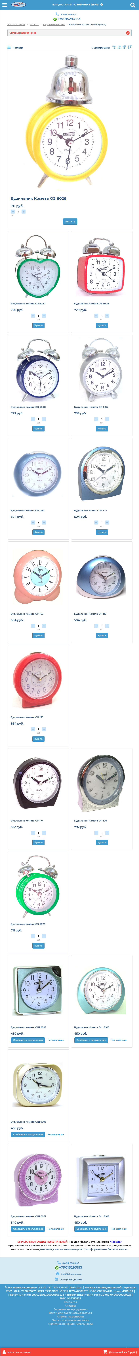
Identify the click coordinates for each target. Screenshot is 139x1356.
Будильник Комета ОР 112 (90, 613)
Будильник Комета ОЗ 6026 (38, 198)
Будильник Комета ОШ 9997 (28, 1027)
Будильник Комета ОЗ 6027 (28, 303)
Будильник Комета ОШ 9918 (91, 1216)
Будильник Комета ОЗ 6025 (28, 924)
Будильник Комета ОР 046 (91, 406)
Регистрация (23, 1352)
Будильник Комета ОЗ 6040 (28, 406)
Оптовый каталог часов (22, 32)
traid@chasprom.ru (71, 1274)
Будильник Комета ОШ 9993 (28, 1121)
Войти (11, 1352)
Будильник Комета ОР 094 (27, 510)
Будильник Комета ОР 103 (27, 613)
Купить (70, 221)
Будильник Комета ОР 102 (90, 510)
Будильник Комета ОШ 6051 (28, 1216)
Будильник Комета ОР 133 (27, 717)
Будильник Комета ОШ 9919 (91, 1027)
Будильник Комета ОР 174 (27, 820)
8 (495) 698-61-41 (69, 14)
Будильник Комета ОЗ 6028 (91, 303)
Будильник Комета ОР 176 (90, 820)
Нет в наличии (55, 1040)
